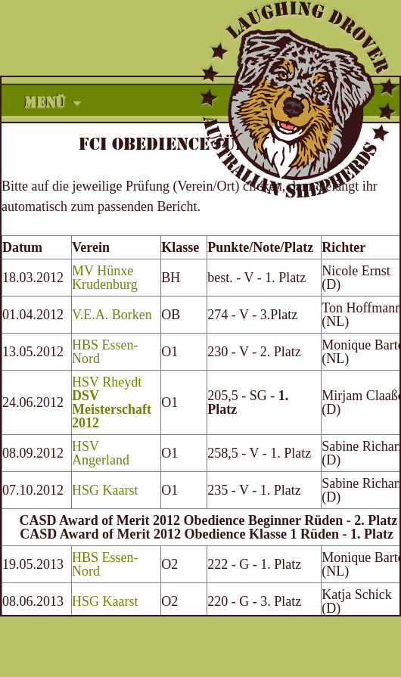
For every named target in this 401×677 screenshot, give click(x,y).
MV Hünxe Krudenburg (105, 277)
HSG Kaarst (105, 490)
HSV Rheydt (111, 402)
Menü (45, 103)
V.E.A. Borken (112, 314)
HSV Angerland (100, 453)
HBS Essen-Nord (105, 351)
